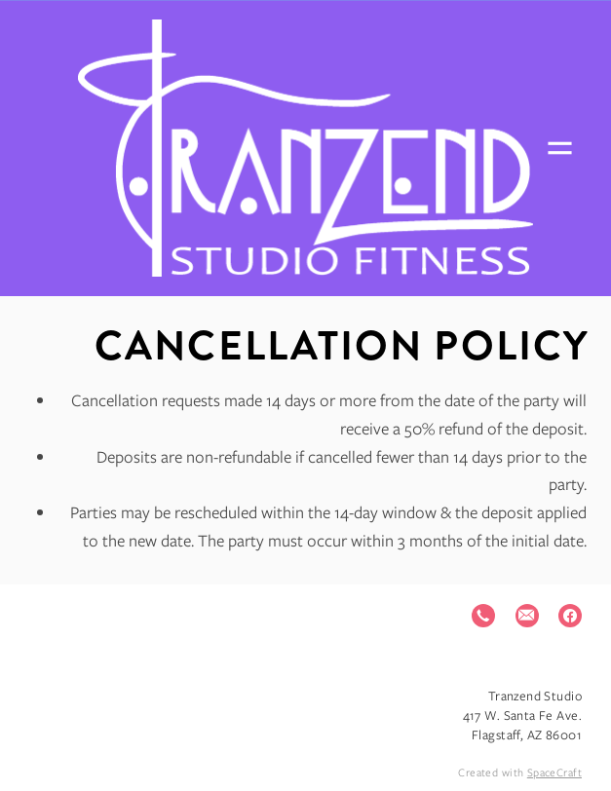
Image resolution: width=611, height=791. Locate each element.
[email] (527, 615)
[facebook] (570, 615)
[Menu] (560, 149)
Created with (520, 772)
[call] (483, 615)
